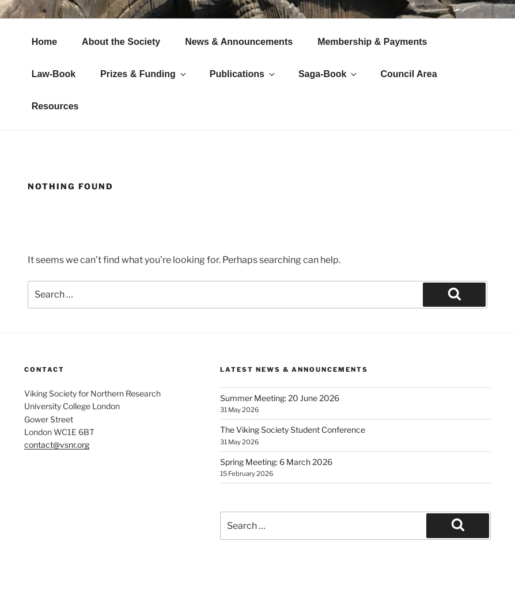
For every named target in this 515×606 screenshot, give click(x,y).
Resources (55, 106)
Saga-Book (328, 74)
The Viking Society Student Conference (292, 430)
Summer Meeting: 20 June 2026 (279, 398)
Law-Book (53, 74)
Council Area (408, 74)
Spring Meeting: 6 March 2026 (276, 462)
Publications (243, 74)
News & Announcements (239, 42)
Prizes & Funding (144, 74)
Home (44, 42)
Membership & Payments (372, 42)
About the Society (121, 42)
